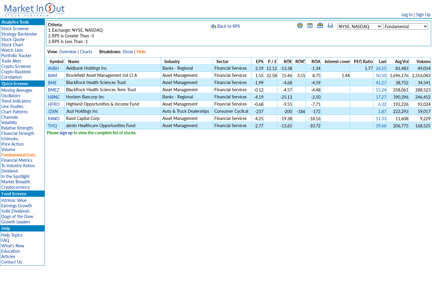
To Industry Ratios (18, 165)
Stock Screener (15, 28)
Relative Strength (17, 127)
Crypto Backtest (16, 71)
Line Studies (12, 106)
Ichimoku (9, 138)
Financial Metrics (16, 160)
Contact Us (11, 261)
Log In (407, 14)
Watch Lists (12, 50)
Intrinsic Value (14, 200)
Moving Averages (16, 90)
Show (128, 51)
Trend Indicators (16, 100)
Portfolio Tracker (16, 55)
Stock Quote (13, 39)
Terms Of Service (205, 283)
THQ (52, 125)
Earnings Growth (16, 205)
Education (10, 251)
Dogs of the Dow (17, 216)
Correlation (11, 77)
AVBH (53, 68)
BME (52, 82)
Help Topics (11, 234)
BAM (52, 75)
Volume (8, 149)
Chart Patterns (14, 111)
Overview (68, 51)
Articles (8, 256)
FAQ (5, 240)
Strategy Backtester (19, 33)
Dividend (9, 170)
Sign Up (423, 14)
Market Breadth (15, 181)
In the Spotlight (15, 176)
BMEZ (53, 89)
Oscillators (10, 95)
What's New (12, 245)
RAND (54, 118)
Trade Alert (11, 60)
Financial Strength (17, 133)
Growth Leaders (15, 221)
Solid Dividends (15, 211)
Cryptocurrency (15, 187)
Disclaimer (147, 283)
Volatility (9, 122)
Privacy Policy (173, 283)
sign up (66, 132)
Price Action (12, 144)
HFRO (53, 104)
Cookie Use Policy (241, 283)
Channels (9, 117)
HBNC (54, 97)
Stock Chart (12, 44)
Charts (86, 51)
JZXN (53, 111)
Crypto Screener (16, 66)
